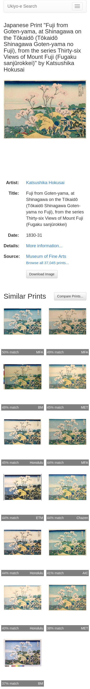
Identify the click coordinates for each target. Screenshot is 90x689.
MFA (39, 352)
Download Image (41, 274)
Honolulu (36, 463)
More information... (44, 245)
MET (84, 407)
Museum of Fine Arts (46, 256)
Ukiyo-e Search (22, 6)
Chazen (82, 518)
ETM (39, 518)
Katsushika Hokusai (45, 182)
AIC (85, 573)
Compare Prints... (70, 296)
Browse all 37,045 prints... (47, 263)
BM (40, 407)
